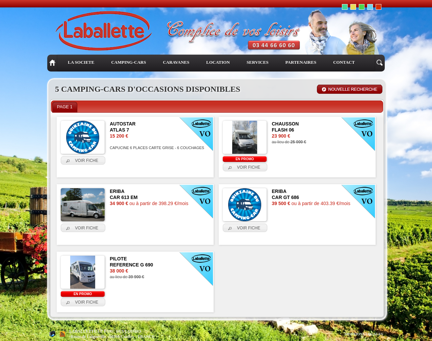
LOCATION (218, 62)
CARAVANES (176, 62)
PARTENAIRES (300, 62)
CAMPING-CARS (128, 62)
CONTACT (344, 62)
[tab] (64, 107)
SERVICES (258, 62)
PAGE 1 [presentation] (65, 106)
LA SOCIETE (81, 62)
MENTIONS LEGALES (363, 334)
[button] (83, 160)
